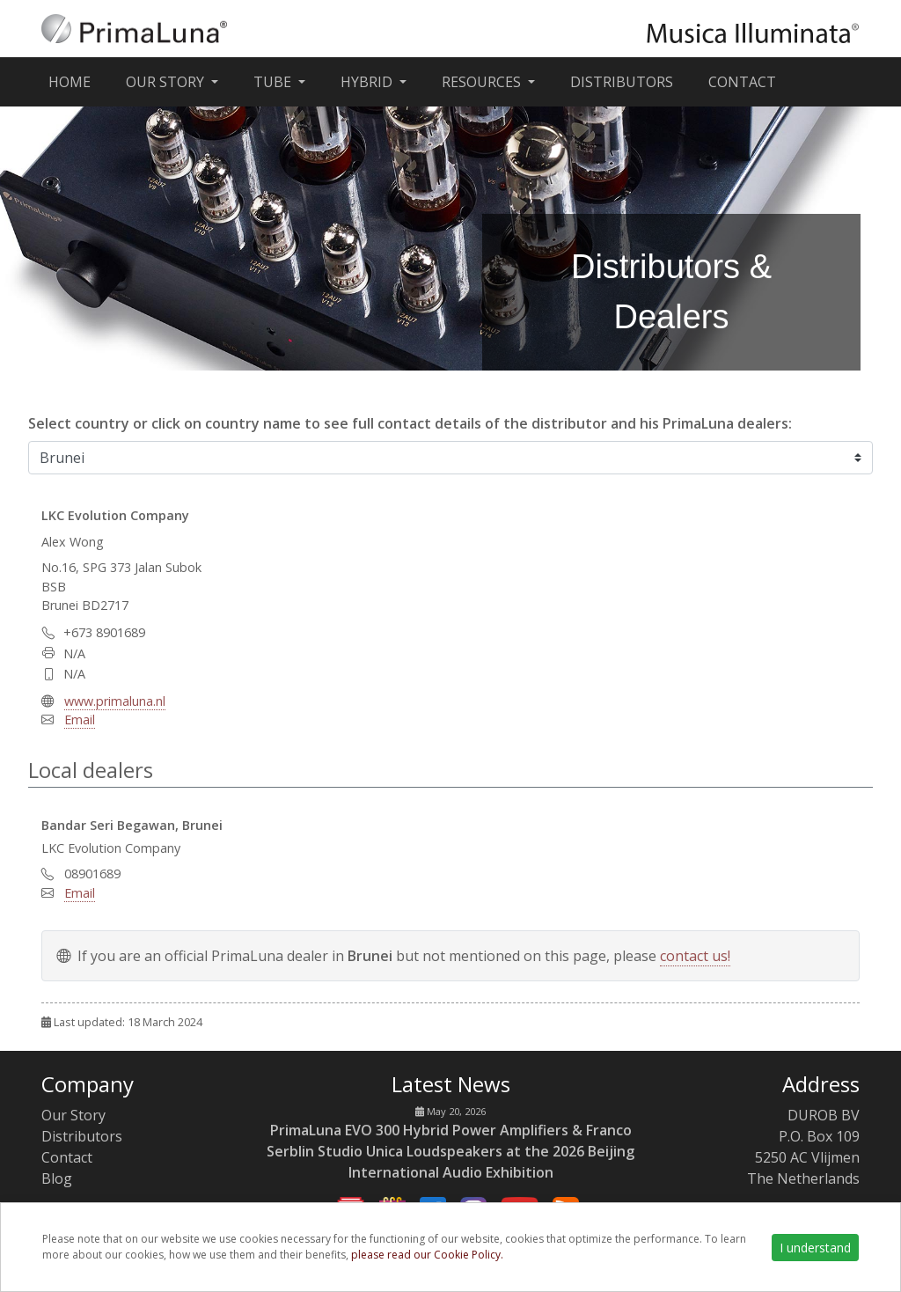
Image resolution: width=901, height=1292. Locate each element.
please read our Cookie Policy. (427, 1254)
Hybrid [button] (368, 82)
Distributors (621, 82)
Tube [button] (274, 82)
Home (73, 81)
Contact (742, 82)
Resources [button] (483, 82)
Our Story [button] (167, 82)
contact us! (695, 955)
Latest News (451, 1083)
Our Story (73, 1115)
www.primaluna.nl (114, 701)
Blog (56, 1178)
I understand (815, 1247)
